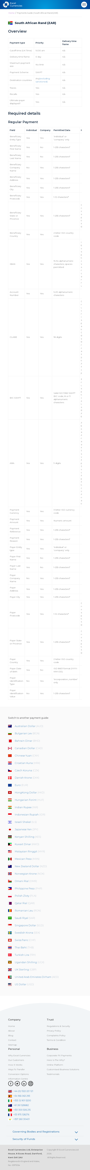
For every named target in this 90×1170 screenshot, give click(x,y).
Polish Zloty (25, 895)
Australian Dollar (29, 726)
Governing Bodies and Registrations (36, 1131)
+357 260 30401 (19, 1119)
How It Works (15, 1064)
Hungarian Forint (29, 800)
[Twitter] (17, 1083)
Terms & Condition (56, 1040)
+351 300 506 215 (19, 1110)
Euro (21, 785)
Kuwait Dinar (27, 844)
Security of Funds (24, 1139)
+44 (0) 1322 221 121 (20, 1091)
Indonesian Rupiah (30, 814)
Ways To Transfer (16, 1069)
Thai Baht (24, 947)
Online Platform (55, 1064)
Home (12, 13)
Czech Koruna (27, 770)
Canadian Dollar (29, 748)
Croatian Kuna (27, 763)
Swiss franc (25, 940)
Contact (12, 1040)
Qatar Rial (25, 903)
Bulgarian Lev (27, 733)
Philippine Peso (28, 888)
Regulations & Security (58, 1026)
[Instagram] (30, 1083)
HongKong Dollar (30, 792)
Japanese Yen (26, 829)
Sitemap (12, 1044)
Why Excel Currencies (19, 1055)
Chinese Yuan (27, 755)
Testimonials (53, 1074)
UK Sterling (25, 969)
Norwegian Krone (29, 873)
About (11, 1030)
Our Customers (16, 1060)
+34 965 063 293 (19, 1096)
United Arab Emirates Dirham (37, 977)
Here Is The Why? (56, 1060)
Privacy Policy (54, 1030)
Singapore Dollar (29, 925)
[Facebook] (10, 1083)
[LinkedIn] (24, 1083)
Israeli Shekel (26, 822)
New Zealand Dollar (31, 866)
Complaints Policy (56, 1035)
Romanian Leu (28, 910)
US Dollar (24, 984)
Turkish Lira (25, 955)
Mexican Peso (27, 859)
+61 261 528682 (18, 1105)
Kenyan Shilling (28, 836)
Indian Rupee (26, 807)
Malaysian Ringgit (30, 851)
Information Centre (18, 1078)
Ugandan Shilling (29, 962)
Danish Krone (27, 777)
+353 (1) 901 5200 (19, 1100)
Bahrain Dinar (27, 740)
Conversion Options (18, 1074)
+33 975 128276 (18, 1114)
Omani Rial (26, 881)
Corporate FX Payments (59, 1055)
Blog (10, 1035)
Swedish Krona (27, 932)
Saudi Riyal (25, 918)
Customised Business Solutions (63, 1069)
